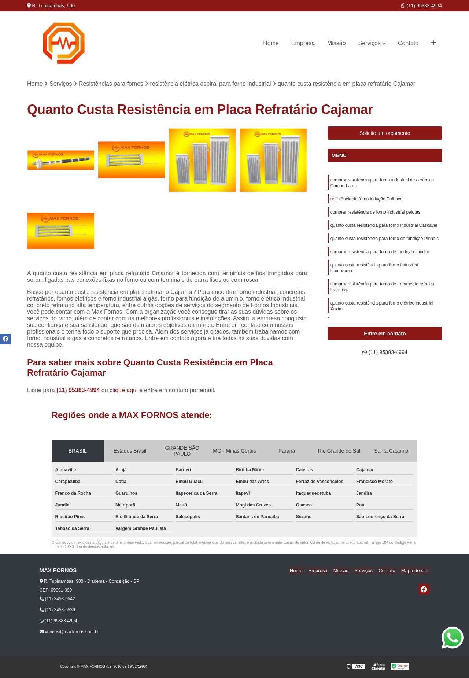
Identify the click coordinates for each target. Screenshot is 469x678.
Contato (408, 43)
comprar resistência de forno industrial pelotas (375, 215)
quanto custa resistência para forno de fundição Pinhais (384, 243)
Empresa (303, 43)
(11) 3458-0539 (57, 610)
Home (271, 43)
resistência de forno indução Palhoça (366, 201)
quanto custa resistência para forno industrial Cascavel (383, 229)
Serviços (369, 43)
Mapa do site (415, 571)
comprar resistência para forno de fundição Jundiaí (379, 257)
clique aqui (124, 391)
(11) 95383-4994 (421, 5)
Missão (336, 43)
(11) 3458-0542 (57, 599)
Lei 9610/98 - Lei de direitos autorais (84, 547)
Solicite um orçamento (384, 134)
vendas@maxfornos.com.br (69, 632)
